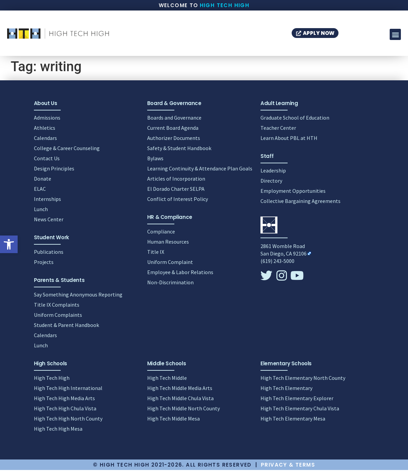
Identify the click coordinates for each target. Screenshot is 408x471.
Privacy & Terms (288, 465)
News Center (48, 220)
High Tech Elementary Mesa (292, 419)
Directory (271, 181)
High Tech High (225, 5)
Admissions (47, 118)
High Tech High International (68, 389)
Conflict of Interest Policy (177, 200)
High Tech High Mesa (58, 429)
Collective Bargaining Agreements (300, 202)
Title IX (155, 252)
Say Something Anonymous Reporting (78, 295)
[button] (9, 244)
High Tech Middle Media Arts (179, 389)
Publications (48, 252)
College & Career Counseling (67, 149)
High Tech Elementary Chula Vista (299, 409)
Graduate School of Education (294, 118)
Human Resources (168, 242)
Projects (44, 263)
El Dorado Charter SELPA (176, 189)
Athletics (44, 128)
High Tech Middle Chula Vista (180, 399)
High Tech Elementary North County (302, 378)
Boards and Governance (174, 118)
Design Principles (54, 169)
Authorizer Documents (173, 139)
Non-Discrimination (170, 283)
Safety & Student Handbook (179, 149)
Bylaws (155, 159)
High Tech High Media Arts (64, 399)
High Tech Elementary (286, 389)
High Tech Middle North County (183, 409)
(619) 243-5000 (277, 262)
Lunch (41, 210)
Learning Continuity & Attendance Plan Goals (199, 169)
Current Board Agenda (172, 128)
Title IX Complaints (56, 305)
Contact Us (47, 159)
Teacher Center (278, 128)
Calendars (45, 139)
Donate (42, 179)
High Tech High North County (68, 419)
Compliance (161, 232)
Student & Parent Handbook (66, 326)
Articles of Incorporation (176, 179)
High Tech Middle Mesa (173, 419)
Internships (47, 200)
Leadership (273, 171)
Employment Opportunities (293, 191)
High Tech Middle (167, 378)
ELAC (40, 189)
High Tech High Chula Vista (65, 409)
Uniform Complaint (170, 263)
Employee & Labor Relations (180, 273)
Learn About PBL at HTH (288, 139)
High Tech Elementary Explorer (296, 399)
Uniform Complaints (58, 315)
